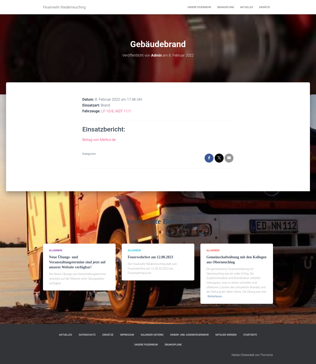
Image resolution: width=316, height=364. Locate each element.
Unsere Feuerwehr (199, 7)
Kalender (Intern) (152, 334)
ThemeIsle (266, 355)
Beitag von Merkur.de (99, 140)
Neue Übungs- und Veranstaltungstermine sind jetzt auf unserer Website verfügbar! (77, 262)
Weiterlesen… (215, 296)
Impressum (127, 334)
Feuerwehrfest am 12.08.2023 (150, 257)
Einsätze (264, 7)
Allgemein (55, 250)
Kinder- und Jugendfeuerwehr (189, 334)
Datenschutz (87, 334)
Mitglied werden (226, 334)
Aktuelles (246, 7)
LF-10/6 (107, 111)
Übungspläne (225, 7)
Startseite (250, 334)
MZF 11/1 (123, 111)
